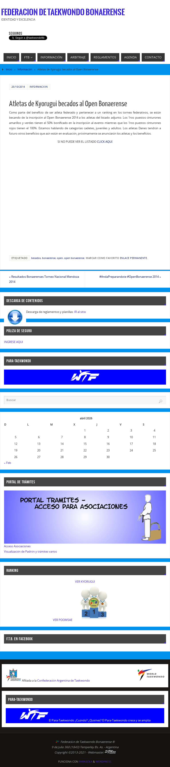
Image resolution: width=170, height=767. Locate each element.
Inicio (9, 69)
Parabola (85, 761)
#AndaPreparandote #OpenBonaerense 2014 (130, 277)
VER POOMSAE (62, 620)
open (60, 258)
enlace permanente (133, 258)
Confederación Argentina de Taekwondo (63, 680)
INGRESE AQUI (13, 342)
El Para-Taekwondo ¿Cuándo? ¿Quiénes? (75, 720)
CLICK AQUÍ (104, 142)
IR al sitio (80, 312)
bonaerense (49, 258)
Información (24, 69)
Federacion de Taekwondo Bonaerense (63, 12)
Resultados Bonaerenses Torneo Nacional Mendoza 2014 (44, 279)
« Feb (7, 463)
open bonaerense (74, 258)
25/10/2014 (18, 86)
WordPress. (104, 761)
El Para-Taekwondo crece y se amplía (126, 720)
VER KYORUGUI (85, 582)
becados (36, 258)
